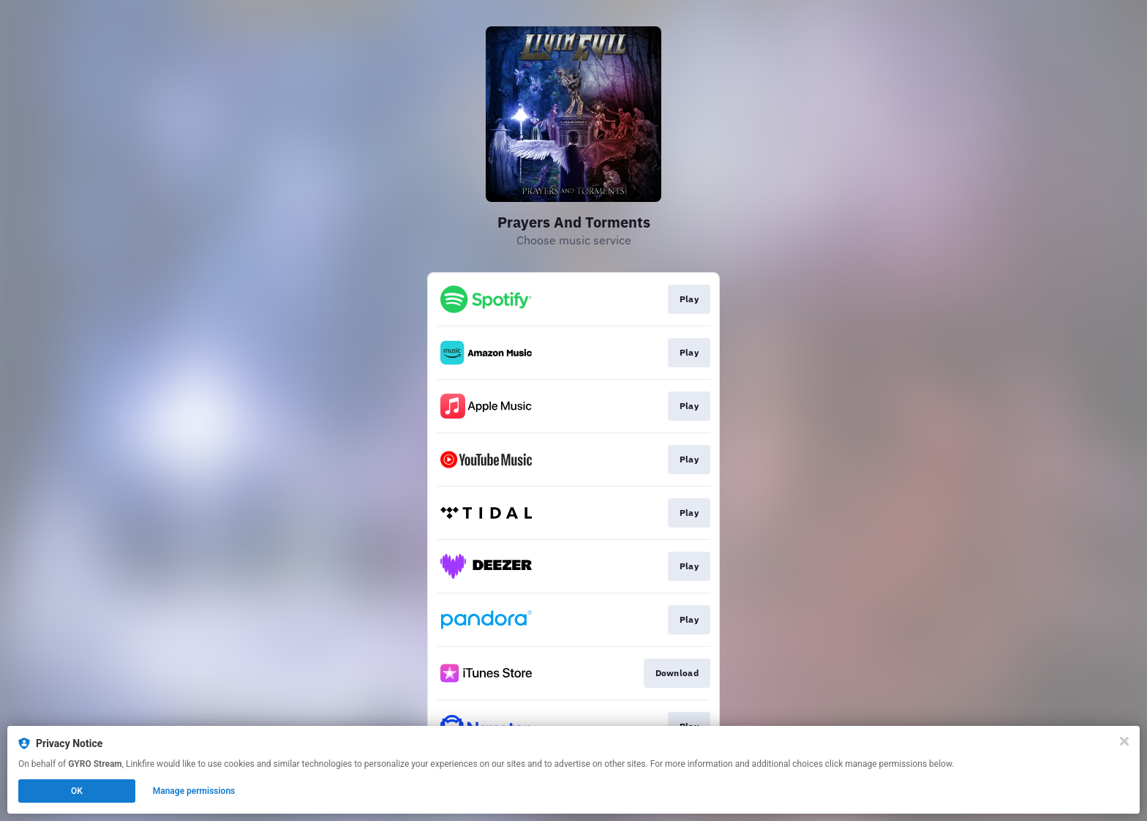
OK (77, 791)
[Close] (1124, 741)
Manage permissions (194, 791)
